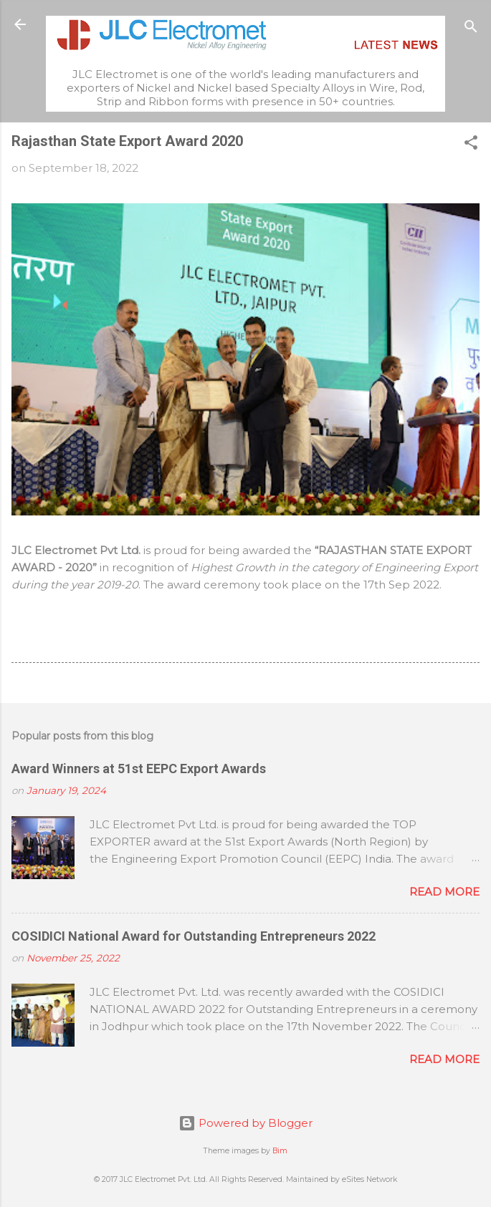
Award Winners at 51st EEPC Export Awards (138, 768)
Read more (444, 891)
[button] (471, 145)
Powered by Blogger (245, 1123)
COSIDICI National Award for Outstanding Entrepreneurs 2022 (193, 936)
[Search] (471, 29)
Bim (279, 1150)
